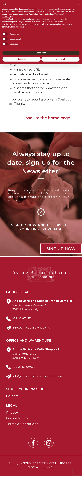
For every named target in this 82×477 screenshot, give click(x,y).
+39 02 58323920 (23, 368)
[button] (79, 4)
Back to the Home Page (47, 119)
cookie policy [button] (7, 17)
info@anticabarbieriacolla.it (31, 329)
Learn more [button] (41, 53)
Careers (12, 397)
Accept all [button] (60, 59)
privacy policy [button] (69, 9)
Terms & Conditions (22, 425)
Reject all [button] (21, 59)
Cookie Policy (17, 420)
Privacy (12, 414)
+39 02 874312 (22, 319)
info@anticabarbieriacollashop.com (37, 377)
